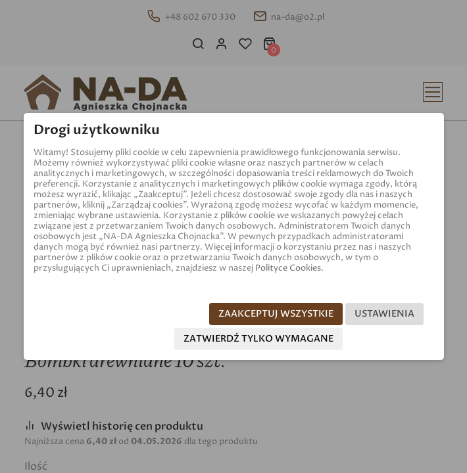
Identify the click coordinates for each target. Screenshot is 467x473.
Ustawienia (384, 313)
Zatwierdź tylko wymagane (258, 338)
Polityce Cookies (288, 268)
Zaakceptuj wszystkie (275, 313)
